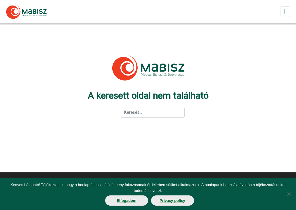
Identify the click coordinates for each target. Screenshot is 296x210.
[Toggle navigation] (285, 11)
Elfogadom (126, 200)
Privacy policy (172, 200)
